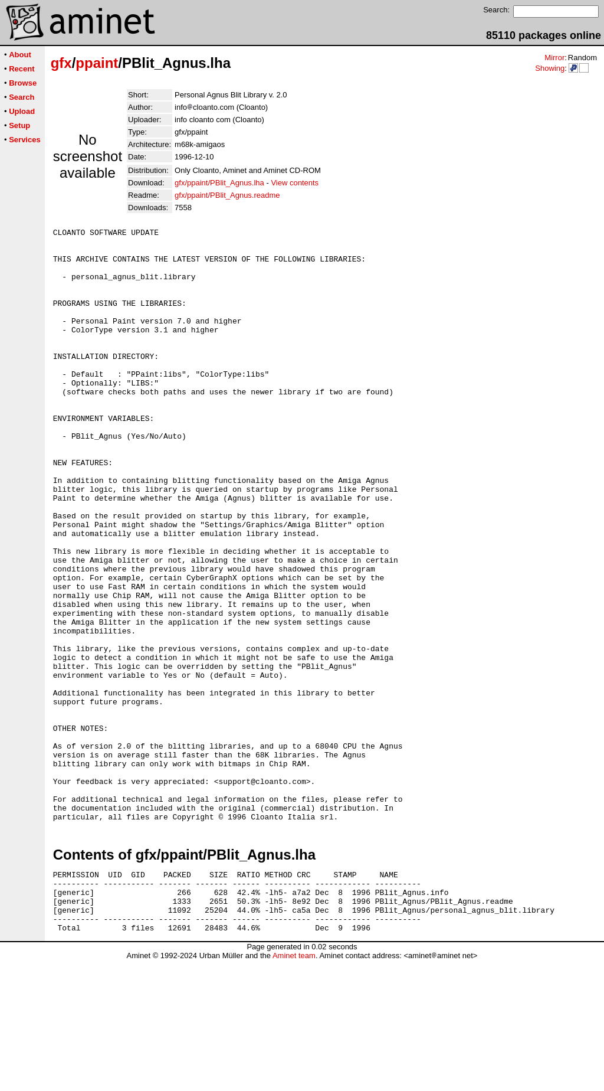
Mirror (554, 57)
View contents (295, 182)
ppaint (97, 63)
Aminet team (294, 1086)
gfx (61, 63)
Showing (549, 68)
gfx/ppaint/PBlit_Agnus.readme (227, 195)
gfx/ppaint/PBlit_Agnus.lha (219, 182)
